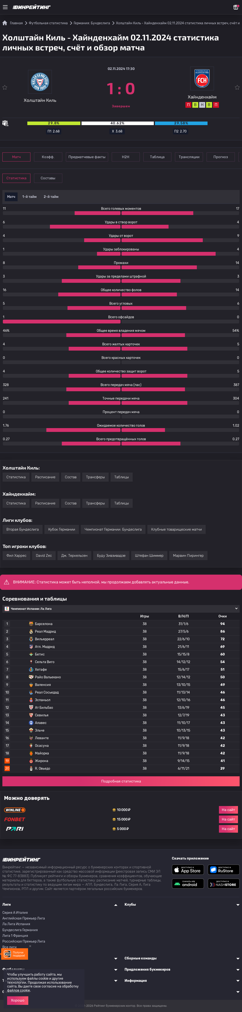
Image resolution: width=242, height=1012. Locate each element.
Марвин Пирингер (188, 555)
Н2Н (128, 157)
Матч (17, 157)
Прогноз (227, 157)
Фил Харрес (16, 555)
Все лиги (9, 947)
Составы (50, 178)
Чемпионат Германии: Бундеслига (113, 529)
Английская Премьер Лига (23, 918)
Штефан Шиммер (149, 555)
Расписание (45, 477)
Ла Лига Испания (16, 924)
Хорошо (17, 1000)
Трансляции (194, 157)
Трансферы (95, 477)
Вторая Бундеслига (22, 529)
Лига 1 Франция (15, 936)
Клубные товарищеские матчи (176, 529)
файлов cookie (18, 990)
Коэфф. (50, 157)
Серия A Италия (15, 913)
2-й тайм (51, 197)
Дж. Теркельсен (74, 555)
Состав (71, 477)
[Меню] (5, 7)
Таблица (161, 157)
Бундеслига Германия (20, 930)
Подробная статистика (121, 781)
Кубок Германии (61, 529)
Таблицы (121, 477)
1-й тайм (29, 197)
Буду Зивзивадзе (111, 555)
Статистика (17, 178)
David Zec (44, 555)
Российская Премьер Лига (23, 941)
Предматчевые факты (89, 157)
